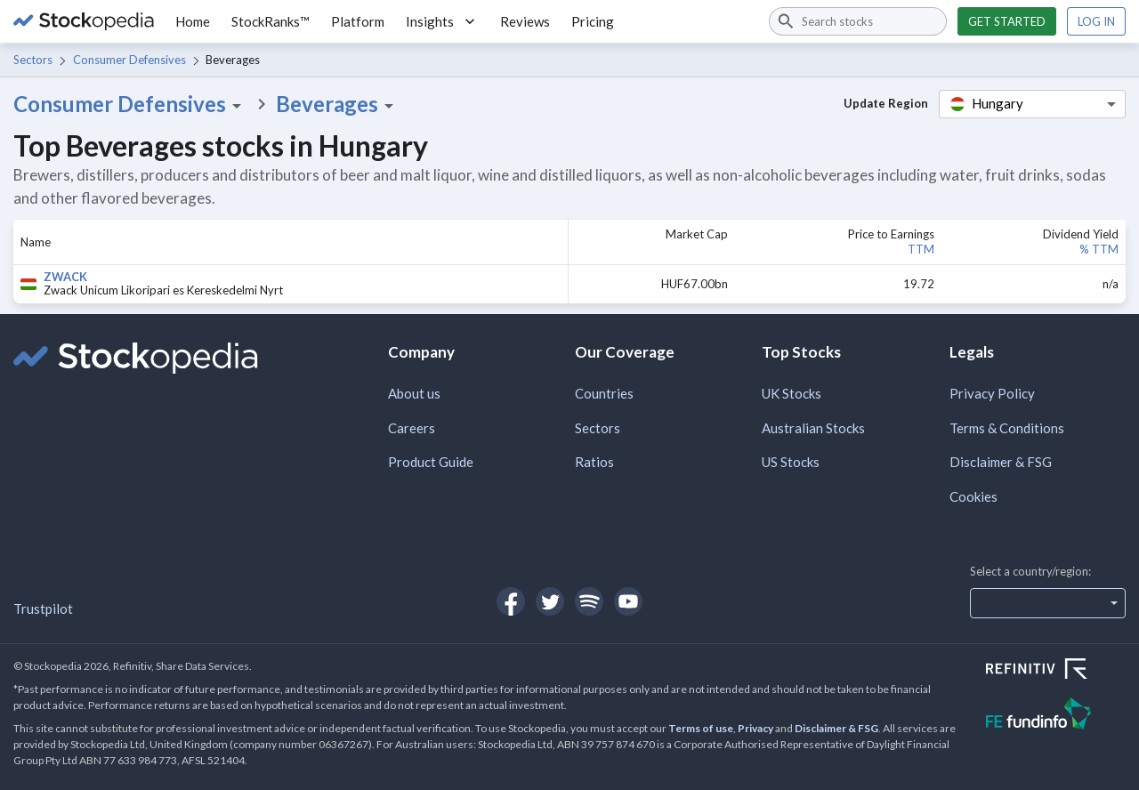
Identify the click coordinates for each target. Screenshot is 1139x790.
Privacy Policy (992, 393)
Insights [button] (442, 21)
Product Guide (430, 462)
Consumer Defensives (129, 59)
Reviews (525, 21)
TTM (921, 249)
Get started (1007, 21)
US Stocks (791, 462)
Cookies (973, 496)
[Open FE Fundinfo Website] (1056, 715)
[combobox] (858, 21)
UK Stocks (791, 393)
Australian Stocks (813, 428)
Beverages (338, 104)
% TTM (1099, 249)
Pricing (592, 21)
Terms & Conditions (1006, 428)
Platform (357, 21)
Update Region (886, 103)
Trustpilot (43, 609)
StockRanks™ (270, 21)
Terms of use (700, 728)
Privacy (755, 728)
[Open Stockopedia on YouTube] (628, 601)
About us (414, 393)
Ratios (594, 462)
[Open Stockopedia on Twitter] (550, 601)
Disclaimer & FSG (1000, 462)
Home (192, 21)
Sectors (33, 59)
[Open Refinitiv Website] (1056, 670)
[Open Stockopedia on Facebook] (511, 601)
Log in (1096, 21)
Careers (411, 428)
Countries (604, 393)
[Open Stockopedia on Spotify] (589, 601)
